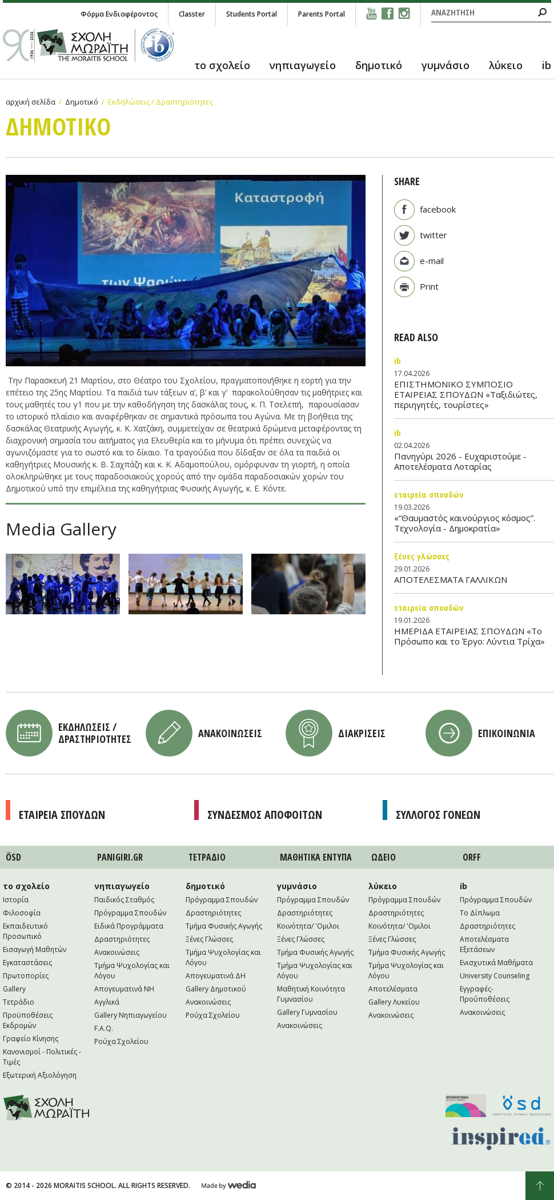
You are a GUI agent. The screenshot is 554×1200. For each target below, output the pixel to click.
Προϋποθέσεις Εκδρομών (28, 1020)
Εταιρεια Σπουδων (62, 814)
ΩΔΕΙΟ (383, 857)
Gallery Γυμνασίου (307, 1012)
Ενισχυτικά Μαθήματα (496, 962)
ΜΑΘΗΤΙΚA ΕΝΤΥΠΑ (316, 857)
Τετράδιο (18, 1002)
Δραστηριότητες (122, 939)
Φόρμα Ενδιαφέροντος (119, 14)
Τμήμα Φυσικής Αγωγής (224, 926)
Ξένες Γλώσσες (421, 556)
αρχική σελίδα (30, 102)
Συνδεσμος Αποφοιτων (264, 814)
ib (546, 65)
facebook (438, 209)
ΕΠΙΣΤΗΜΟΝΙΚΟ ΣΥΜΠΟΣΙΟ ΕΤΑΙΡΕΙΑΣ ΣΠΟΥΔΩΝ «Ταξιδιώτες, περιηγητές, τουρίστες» (465, 394)
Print (429, 286)
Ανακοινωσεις (230, 733)
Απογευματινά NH (124, 989)
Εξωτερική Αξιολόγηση (40, 1075)
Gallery (14, 989)
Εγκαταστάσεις (27, 962)
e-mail (432, 260)
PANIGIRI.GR (120, 857)
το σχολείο (222, 65)
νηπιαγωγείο (303, 65)
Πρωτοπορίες (26, 976)
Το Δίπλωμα (480, 913)
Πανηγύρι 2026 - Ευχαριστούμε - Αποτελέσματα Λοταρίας (460, 461)
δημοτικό (378, 65)
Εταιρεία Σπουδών (429, 494)
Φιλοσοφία (22, 913)
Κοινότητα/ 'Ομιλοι (308, 926)
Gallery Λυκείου (394, 1002)
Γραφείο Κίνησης (30, 1038)
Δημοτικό (81, 102)
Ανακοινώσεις (116, 952)
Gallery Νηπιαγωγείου (130, 1015)
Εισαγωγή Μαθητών (34, 949)
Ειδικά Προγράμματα (128, 926)
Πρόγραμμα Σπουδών (130, 913)
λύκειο (506, 65)
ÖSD (13, 857)
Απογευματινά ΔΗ (216, 976)
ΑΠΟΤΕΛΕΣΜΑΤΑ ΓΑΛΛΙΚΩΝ (450, 579)
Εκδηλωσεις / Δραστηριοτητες (94, 733)
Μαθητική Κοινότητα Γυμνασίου (311, 994)
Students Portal (251, 14)
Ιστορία (16, 900)
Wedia (229, 1186)
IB (397, 360)
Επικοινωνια (506, 733)
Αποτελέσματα (392, 989)
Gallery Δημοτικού (216, 989)
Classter (192, 14)
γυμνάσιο (445, 65)
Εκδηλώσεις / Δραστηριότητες (160, 102)
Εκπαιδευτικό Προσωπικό (25, 931)
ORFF (472, 857)
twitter (433, 235)
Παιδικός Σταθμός (124, 900)
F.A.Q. (103, 1028)
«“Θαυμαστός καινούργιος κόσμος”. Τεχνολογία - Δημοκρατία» (464, 523)
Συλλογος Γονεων (438, 814)
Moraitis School (46, 1108)
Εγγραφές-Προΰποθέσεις (484, 994)
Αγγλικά (106, 1002)
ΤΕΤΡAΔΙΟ (207, 857)
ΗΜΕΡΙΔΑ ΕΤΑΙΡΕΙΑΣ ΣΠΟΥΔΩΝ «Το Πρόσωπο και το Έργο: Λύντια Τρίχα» (469, 636)
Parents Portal (321, 14)
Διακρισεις (362, 733)
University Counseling (494, 976)
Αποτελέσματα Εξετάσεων (484, 944)
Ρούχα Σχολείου (121, 1041)
